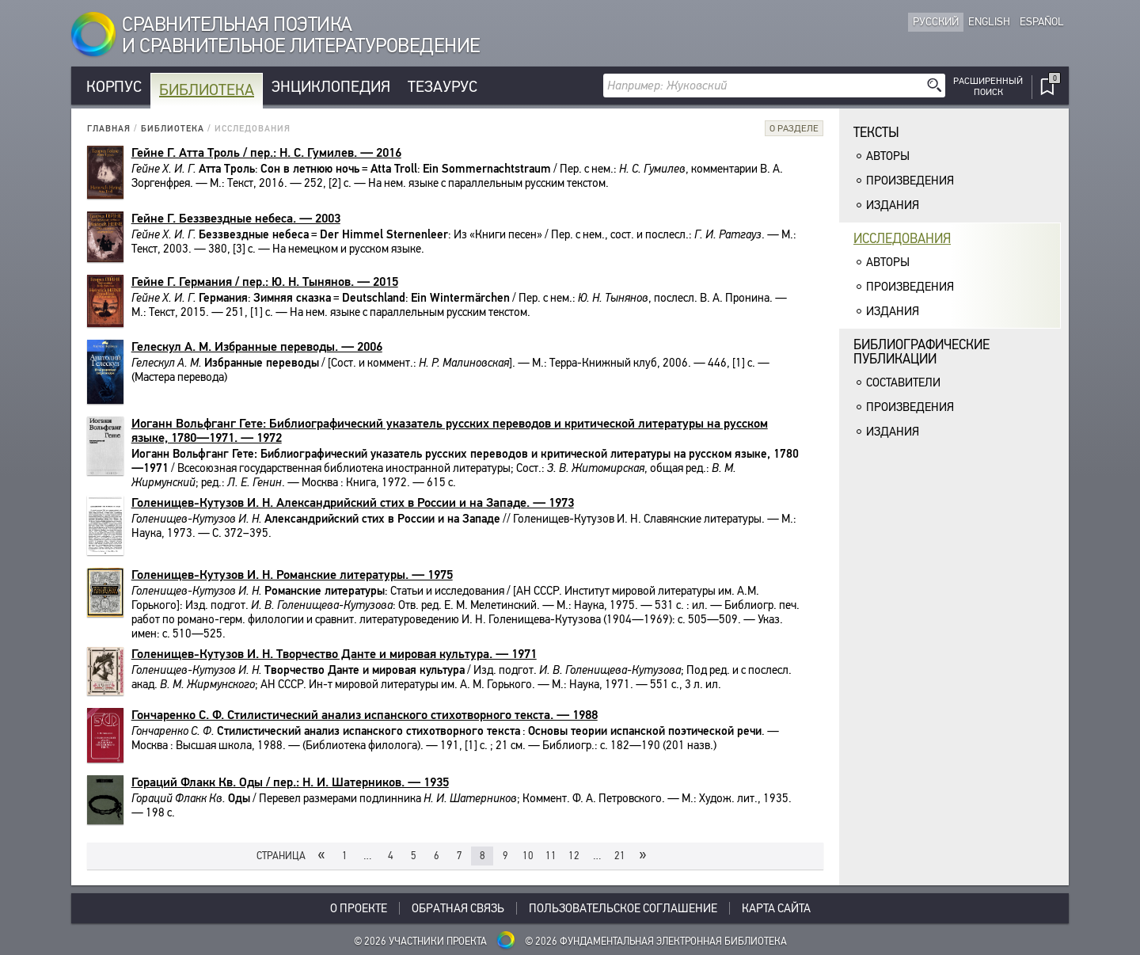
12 (574, 856)
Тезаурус (442, 87)
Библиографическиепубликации (921, 352)
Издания (892, 205)
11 (551, 856)
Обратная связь (458, 908)
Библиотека (206, 90)
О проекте (358, 908)
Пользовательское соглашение (623, 908)
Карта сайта (776, 908)
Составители (903, 382)
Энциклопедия (331, 87)
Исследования (902, 238)
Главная (109, 129)
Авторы (888, 156)
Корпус (114, 87)
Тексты (876, 132)
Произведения (910, 180)
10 (528, 856)
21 (619, 856)
